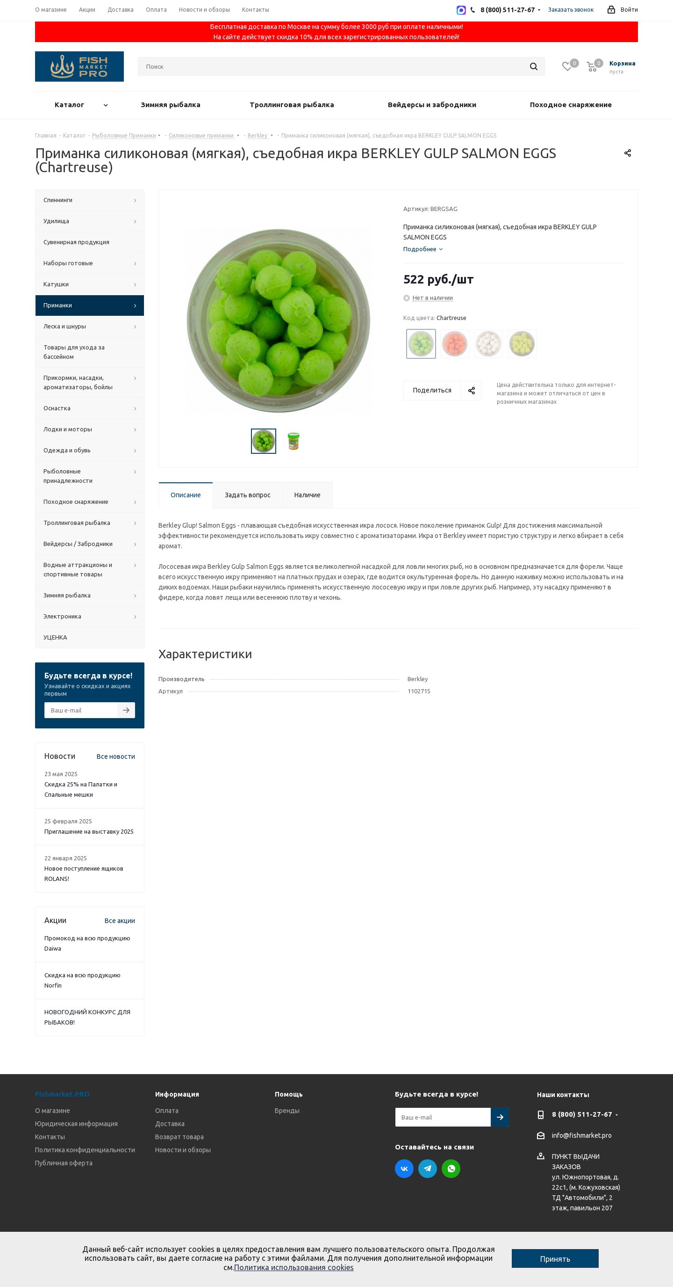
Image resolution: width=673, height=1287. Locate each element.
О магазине (52, 1110)
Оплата (167, 1110)
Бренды (287, 1110)
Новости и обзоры (183, 1150)
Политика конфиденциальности (85, 1150)
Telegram (427, 1168)
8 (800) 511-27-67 (582, 1114)
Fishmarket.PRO (62, 1094)
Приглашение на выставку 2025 (89, 831)
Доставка (170, 1123)
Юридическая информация (76, 1123)
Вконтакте (404, 1168)
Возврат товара (179, 1137)
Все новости (116, 756)
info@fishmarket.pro (582, 1136)
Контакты (50, 1137)
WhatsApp (451, 1168)
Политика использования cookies (294, 1267)
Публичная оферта (64, 1163)
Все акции (120, 920)
